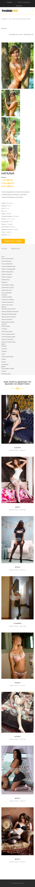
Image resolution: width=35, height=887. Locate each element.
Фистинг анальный (7, 339)
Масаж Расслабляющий (9, 314)
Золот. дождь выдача (8, 334)
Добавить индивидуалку (24, 2)
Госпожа (4, 349)
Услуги (4, 249)
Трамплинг (5, 364)
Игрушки (4, 282)
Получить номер (13, 241)
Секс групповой (6, 293)
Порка (4, 359)
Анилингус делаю (7, 331)
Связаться (15, 249)
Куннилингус (6, 279)
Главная (4, 19)
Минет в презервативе (8, 269)
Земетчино (19, 5)
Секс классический (7, 258)
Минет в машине (7, 277)
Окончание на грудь (8, 285)
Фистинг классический (8, 342)
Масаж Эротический (8, 322)
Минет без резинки (7, 272)
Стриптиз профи (7, 297)
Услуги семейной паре (8, 266)
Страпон (4, 329)
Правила (9, 2)
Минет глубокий (7, 274)
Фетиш (4, 362)
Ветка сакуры (6, 326)
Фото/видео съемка (8, 368)
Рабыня (4, 351)
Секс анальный (6, 261)
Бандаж (4, 346)
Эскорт (4, 371)
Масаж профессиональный (10, 311)
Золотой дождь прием (8, 337)
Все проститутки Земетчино (19, 19)
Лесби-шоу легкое (7, 305)
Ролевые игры (6, 374)
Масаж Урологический (8, 317)
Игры (3, 354)
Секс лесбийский (7, 264)
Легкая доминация (7, 356)
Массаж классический (8, 309)
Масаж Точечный (7, 319)
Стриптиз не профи (8, 299)
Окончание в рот (7, 290)
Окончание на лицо (8, 287)
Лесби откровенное (8, 302)
